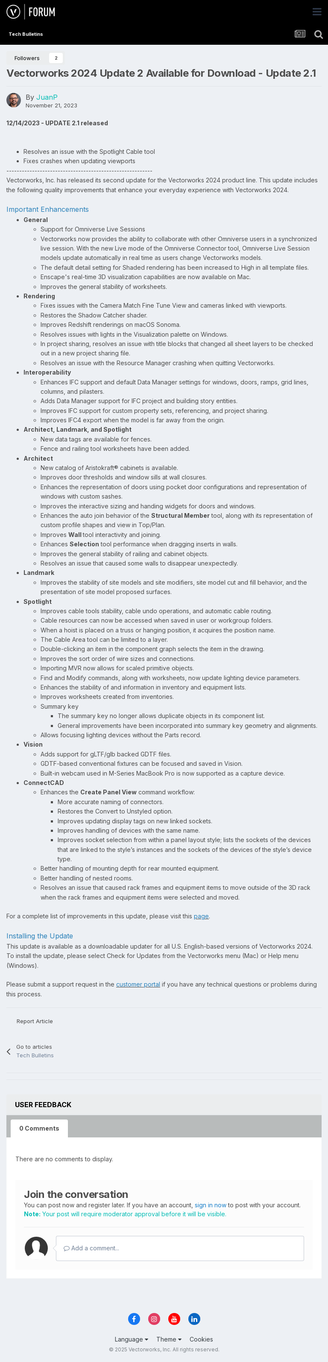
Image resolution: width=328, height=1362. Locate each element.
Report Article (35, 1021)
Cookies (201, 1339)
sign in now (210, 1205)
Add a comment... (91, 1248)
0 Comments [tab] (39, 1128)
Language (131, 1339)
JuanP (47, 97)
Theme (169, 1339)
